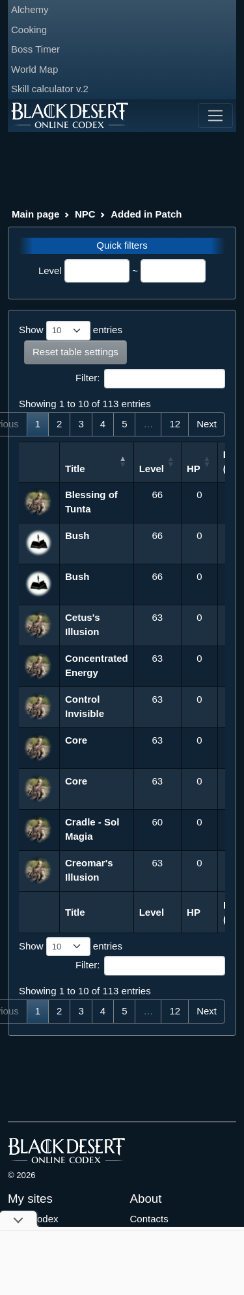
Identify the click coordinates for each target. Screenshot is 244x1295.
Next (207, 423)
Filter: (150, 378)
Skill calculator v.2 (49, 88)
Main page (35, 214)
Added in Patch (146, 214)
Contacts (149, 1218)
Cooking (29, 29)
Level (50, 270)
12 (174, 423)
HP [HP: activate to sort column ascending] (193, 468)
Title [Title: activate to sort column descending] (75, 468)
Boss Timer (35, 49)
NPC (85, 214)
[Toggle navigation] (215, 115)
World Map (34, 69)
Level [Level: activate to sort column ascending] (151, 468)
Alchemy (30, 9)
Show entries (70, 330)
